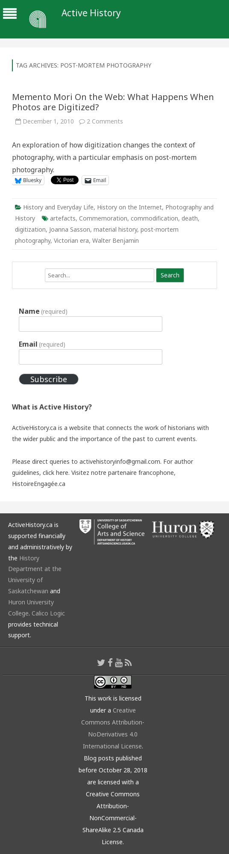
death (190, 218)
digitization (30, 229)
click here (55, 472)
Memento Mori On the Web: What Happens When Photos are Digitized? (113, 102)
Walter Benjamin (115, 240)
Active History (91, 13)
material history (115, 229)
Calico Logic (48, 613)
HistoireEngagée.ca (38, 484)
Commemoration (103, 218)
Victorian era (71, 240)
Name (43, 311)
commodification (154, 218)
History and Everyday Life (58, 207)
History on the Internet (129, 207)
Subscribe (48, 379)
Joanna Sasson (69, 229)
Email (42, 344)
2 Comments (105, 121)
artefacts (63, 218)
